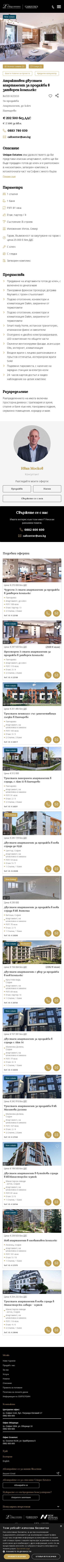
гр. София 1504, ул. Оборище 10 (18, 1426)
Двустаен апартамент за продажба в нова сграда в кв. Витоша (31, 909)
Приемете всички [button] (17, 1556)
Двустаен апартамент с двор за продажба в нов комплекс (31, 973)
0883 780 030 (18, 130)
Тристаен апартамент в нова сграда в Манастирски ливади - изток (29, 1303)
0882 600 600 (34, 529)
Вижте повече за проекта (17, 73)
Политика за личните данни (15, 1392)
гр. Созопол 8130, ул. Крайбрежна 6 (19, 1441)
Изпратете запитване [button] (21, 1497)
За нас (6, 1370)
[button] (32, 1551)
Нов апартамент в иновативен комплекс (30, 1240)
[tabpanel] (32, 37)
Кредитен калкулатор (47, 73)
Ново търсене (9, 1361)
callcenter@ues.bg (19, 137)
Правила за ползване (12, 1388)
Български (7, 1457)
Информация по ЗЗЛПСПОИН (16, 1396)
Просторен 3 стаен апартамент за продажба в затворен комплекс (27, 653)
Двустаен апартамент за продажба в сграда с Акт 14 (28, 1040)
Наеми (47, 488)
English (6, 1461)
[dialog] (32, 1542)
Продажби (17, 488)
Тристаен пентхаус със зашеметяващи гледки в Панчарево (30, 715)
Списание (7, 1383)
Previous (5, 36)
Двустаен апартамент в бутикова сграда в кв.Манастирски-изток (31, 1175)
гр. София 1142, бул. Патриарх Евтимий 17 (22, 1413)
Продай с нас (9, 1365)
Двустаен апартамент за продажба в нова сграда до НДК (31, 844)
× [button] (61, 1526)
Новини (6, 1379)
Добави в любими (50, 96)
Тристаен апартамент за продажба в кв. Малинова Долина (30, 1107)
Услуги (6, 1374)
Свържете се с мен (32, 498)
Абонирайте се (21, 1485)
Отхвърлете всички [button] (46, 1556)
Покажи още (9, 176)
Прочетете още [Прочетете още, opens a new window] (23, 1548)
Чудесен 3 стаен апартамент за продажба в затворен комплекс (32, 591)
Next (58, 36)
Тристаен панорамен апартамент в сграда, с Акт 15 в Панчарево (27, 779)
